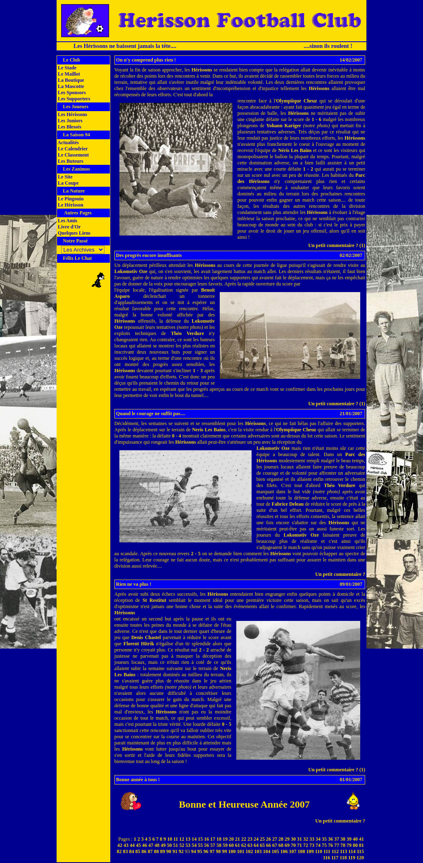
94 (193, 851)
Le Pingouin (70, 199)
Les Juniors (70, 121)
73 (311, 845)
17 (212, 839)
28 (280, 839)
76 (330, 845)
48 (156, 845)
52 (181, 845)
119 (351, 858)
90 (168, 851)
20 (231, 839)
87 (150, 851)
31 (299, 839)
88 (156, 851)
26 (268, 839)
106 (284, 851)
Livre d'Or (69, 227)
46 (144, 845)
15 (200, 839)
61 (237, 845)
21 (237, 839)
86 (144, 851)
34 (318, 839)
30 (293, 839)
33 (311, 839)
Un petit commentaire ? (340, 574)
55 (200, 845)
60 (231, 845)
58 (218, 845)
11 (175, 839)
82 (119, 851)
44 (132, 845)
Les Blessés (69, 127)
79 (349, 845)
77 (336, 845)
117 (334, 858)
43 (126, 845)
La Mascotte (70, 86)
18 (218, 839)
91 (175, 851)
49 (163, 845)
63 (249, 845)
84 (131, 851)
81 (361, 845)
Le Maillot (68, 74)
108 (301, 851)
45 (138, 845)
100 (232, 851)
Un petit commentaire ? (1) (336, 245)
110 (318, 851)
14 (194, 839)
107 (293, 851)
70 (293, 845)
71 (299, 845)
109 (310, 851)
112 (335, 851)
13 (187, 839)
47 (150, 845)
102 (249, 851)
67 (274, 845)
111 (326, 851)
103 (258, 851)
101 (241, 851)
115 (360, 851)
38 (342, 839)
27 (274, 839)
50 (169, 845)
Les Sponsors (71, 92)
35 (324, 839)
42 (119, 845)
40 (355, 839)
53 (187, 845)
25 (262, 839)
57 (212, 845)
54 (194, 845)
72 (305, 845)
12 (181, 839)
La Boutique (70, 80)
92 (181, 851)
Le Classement (73, 155)
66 (268, 845)
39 (349, 839)
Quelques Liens (73, 233)
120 (360, 858)
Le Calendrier (72, 149)
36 (330, 839)
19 (225, 839)
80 (355, 845)
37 (336, 839)
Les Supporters (73, 99)
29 (287, 839)
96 (206, 851)
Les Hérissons (72, 114)
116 (326, 858)
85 (137, 851)
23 (249, 839)
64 (256, 845)
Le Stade (66, 68)
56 (206, 845)
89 (162, 851)
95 (199, 851)
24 (256, 839)
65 (262, 845)
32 (305, 839)
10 (169, 839)
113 (343, 851)
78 (342, 845)
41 (361, 839)
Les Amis (67, 220)
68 (280, 845)
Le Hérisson (70, 205)
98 (218, 851)
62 (243, 845)
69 (287, 845)
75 (324, 845)
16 (206, 839)
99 (224, 851)
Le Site (65, 177)
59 (225, 845)
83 (125, 851)
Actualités (68, 142)
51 (175, 845)
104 (267, 851)
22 (243, 839)
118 (343, 858)
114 (351, 851)
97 (212, 851)
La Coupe (67, 183)
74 (318, 845)
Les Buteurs (70, 161)
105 (275, 851)
